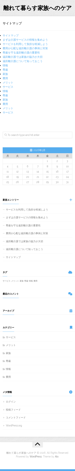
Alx (57, 456)
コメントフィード (16, 417)
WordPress (36, 456)
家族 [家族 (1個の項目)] (22, 281)
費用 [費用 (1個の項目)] (35, 281)
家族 (5, 74)
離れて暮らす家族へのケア (37, 8)
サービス (8, 86)
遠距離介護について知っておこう (23, 61)
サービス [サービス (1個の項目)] (6, 281)
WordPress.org (14, 425)
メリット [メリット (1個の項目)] (15, 281)
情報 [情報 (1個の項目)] (31, 281)
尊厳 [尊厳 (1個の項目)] (26, 281)
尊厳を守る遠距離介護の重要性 (21, 52)
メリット (8, 82)
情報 (5, 65)
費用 (5, 78)
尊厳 (5, 69)
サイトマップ (11, 35)
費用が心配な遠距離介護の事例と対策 (25, 48)
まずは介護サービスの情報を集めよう (25, 39)
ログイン (11, 401)
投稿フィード (13, 409)
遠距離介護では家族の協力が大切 (23, 56)
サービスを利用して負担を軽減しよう (25, 44)
